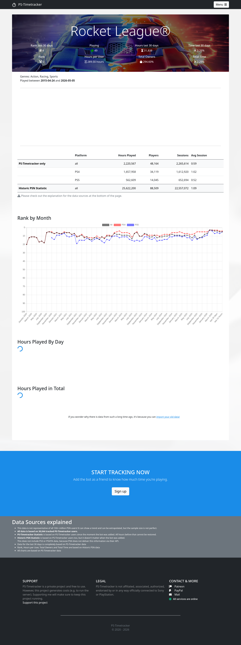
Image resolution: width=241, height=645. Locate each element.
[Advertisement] (120, 116)
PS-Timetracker (27, 4)
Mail (174, 594)
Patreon (176, 586)
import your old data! (168, 416)
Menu (221, 4)
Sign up (121, 491)
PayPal (176, 590)
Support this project (35, 602)
